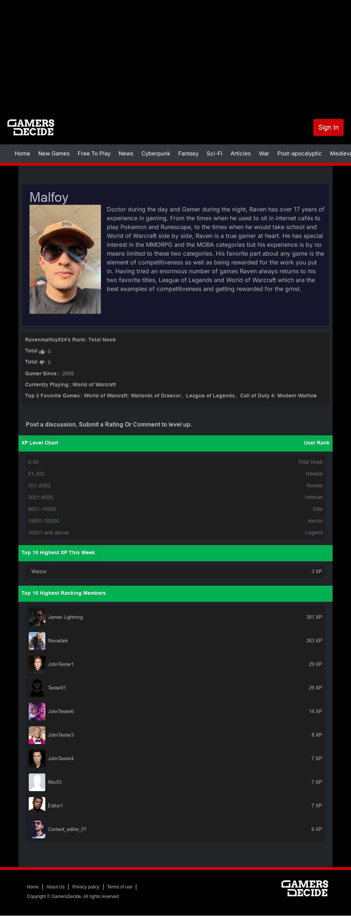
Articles (241, 153)
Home (22, 153)
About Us (55, 886)
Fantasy (188, 153)
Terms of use (120, 886)
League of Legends (210, 396)
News (126, 153)
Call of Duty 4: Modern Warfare (278, 396)
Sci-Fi (214, 153)
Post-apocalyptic (299, 153)
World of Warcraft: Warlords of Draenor (132, 396)
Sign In (328, 127)
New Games (54, 153)
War (264, 153)
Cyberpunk (155, 153)
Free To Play (94, 153)
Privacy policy (85, 886)
